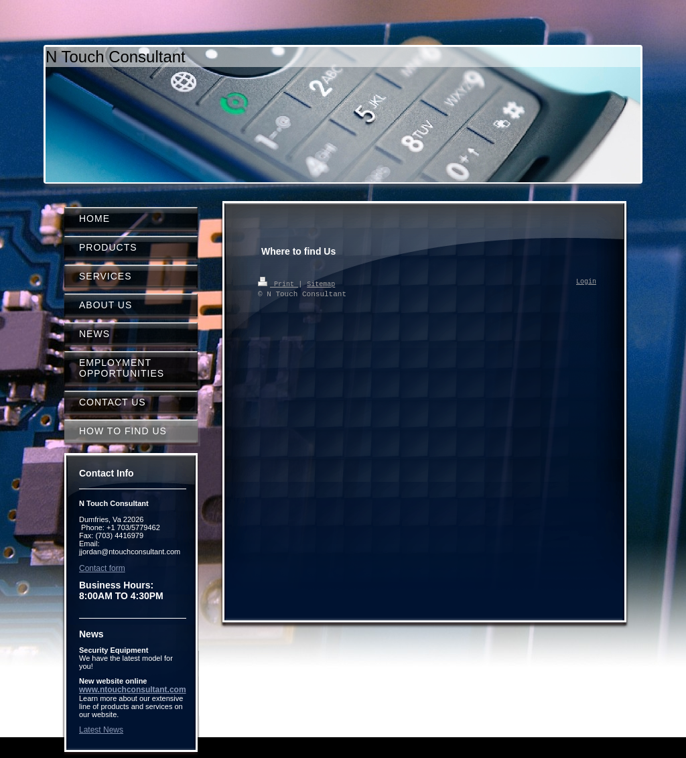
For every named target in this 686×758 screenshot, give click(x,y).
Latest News (101, 730)
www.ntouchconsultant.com (132, 689)
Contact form (102, 568)
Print (278, 283)
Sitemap (321, 283)
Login (586, 282)
